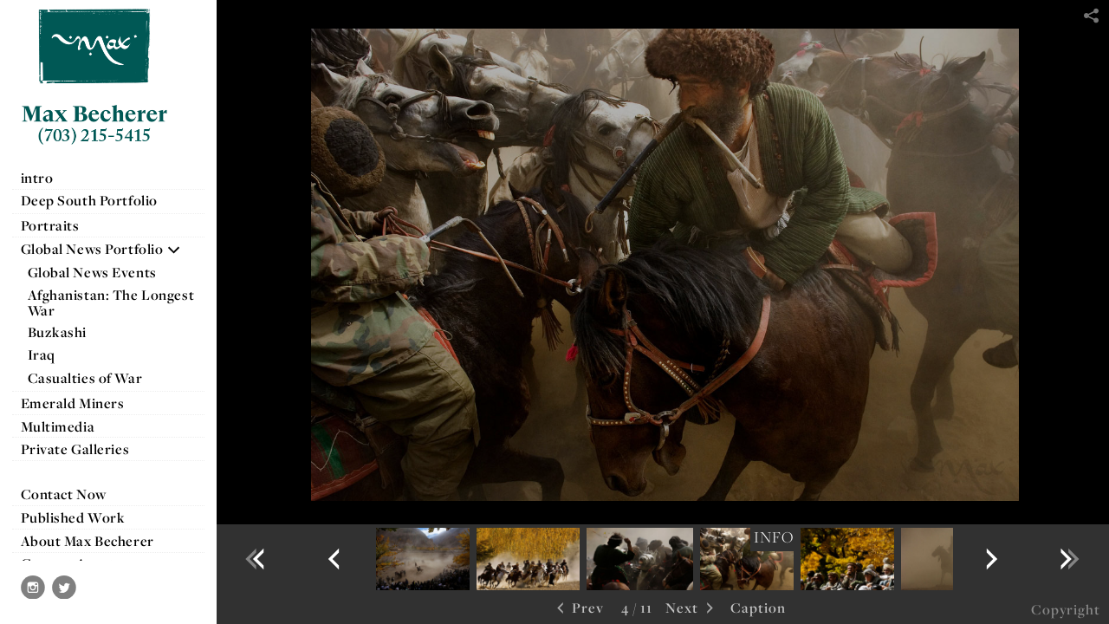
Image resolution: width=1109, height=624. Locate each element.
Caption (758, 607)
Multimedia (58, 426)
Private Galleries (75, 448)
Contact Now (64, 494)
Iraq (51, 354)
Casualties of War (94, 377)
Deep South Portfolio (98, 200)
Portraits (50, 225)
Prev (578, 609)
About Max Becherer (87, 540)
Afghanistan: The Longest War (111, 302)
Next (691, 609)
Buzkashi (58, 331)
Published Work (73, 517)
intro (37, 177)
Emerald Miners (73, 403)
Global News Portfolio (101, 248)
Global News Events (92, 272)
